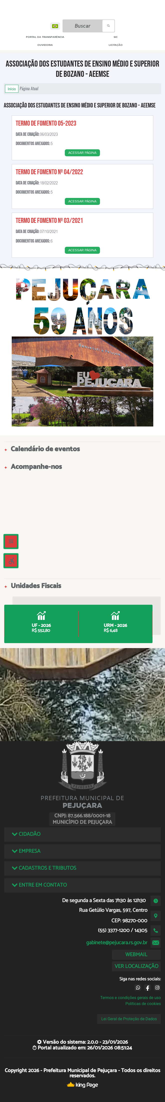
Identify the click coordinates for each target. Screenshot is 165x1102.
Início (12, 88)
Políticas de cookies (143, 1003)
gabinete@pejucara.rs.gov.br (116, 942)
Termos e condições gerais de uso (130, 997)
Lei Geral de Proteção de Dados (129, 1019)
